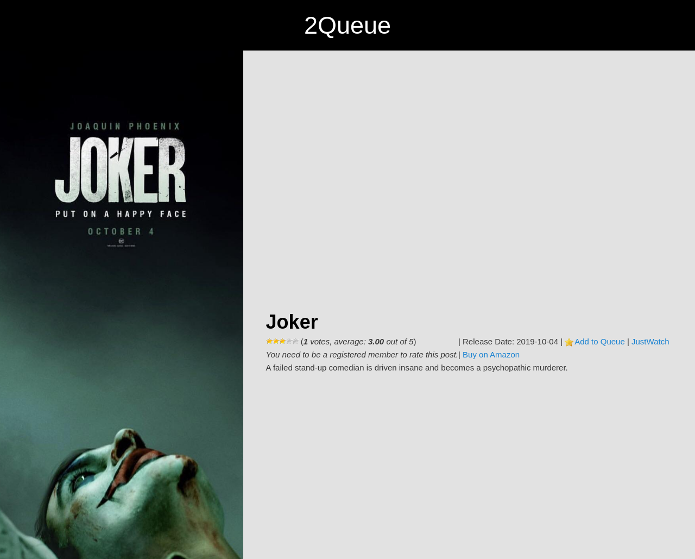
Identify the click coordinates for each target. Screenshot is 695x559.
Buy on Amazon (491, 354)
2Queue (347, 25)
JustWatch (650, 341)
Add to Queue (599, 341)
